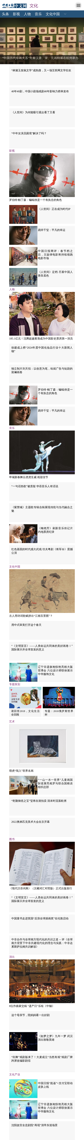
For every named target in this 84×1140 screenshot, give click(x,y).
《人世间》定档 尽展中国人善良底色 (55, 273)
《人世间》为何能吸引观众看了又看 (33, 112)
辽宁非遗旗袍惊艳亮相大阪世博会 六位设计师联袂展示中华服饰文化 (55, 670)
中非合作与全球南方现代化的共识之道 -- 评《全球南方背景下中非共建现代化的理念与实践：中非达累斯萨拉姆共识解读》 (42, 943)
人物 (27, 14)
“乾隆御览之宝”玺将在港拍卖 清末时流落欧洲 (38, 800)
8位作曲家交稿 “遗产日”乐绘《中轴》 (32, 1006)
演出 (12, 956)
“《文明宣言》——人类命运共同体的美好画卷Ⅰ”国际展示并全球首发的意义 (42, 647)
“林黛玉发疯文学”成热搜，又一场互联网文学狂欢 (41, 70)
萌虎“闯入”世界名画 (21, 770)
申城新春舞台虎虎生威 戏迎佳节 (28, 477)
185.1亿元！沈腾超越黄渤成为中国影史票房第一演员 (41, 338)
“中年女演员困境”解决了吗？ (29, 133)
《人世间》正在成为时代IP (54, 209)
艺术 (12, 721)
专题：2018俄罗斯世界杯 (59, 713)
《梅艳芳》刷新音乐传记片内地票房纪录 (55, 530)
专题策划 (14, 684)
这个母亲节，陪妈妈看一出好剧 (30, 1015)
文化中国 (53, 14)
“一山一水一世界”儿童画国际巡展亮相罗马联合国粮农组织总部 (55, 783)
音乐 (38, 14)
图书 (12, 839)
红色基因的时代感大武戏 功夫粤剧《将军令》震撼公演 (42, 551)
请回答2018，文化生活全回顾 (25, 713)
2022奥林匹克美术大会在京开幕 (30, 821)
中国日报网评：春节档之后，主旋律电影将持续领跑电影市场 (55, 254)
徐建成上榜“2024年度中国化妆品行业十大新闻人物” (42, 349)
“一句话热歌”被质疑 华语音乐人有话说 (34, 486)
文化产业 (14, 1074)
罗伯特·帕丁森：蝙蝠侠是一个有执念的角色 (35, 199)
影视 (16, 14)
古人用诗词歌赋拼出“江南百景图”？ (31, 615)
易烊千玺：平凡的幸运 (51, 230)
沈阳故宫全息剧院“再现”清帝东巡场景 (34, 1125)
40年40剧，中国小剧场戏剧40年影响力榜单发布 (40, 91)
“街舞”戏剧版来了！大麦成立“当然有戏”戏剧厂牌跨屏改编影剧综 (42, 1059)
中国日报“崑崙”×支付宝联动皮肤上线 (55, 1085)
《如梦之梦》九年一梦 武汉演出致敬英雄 (55, 1038)
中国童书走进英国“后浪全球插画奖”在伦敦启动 (39, 918)
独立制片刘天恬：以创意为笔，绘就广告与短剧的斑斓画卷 (42, 370)
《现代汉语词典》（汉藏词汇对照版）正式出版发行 (40, 888)
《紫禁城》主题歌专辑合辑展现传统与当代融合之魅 (42, 509)
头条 (5, 14)
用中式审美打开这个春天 (26, 624)
